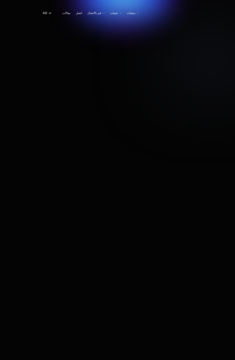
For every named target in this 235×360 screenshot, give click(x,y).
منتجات (96, 13)
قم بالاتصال (59, 13)
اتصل (44, 13)
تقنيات (79, 13)
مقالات (32, 13)
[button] (96, 12)
